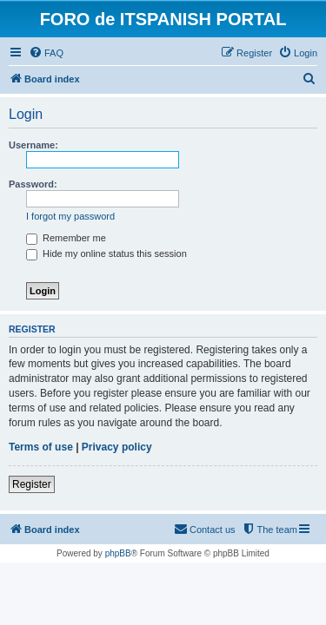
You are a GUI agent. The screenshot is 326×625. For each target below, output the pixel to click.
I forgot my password (70, 216)
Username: (33, 145)
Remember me (66, 238)
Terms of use (41, 447)
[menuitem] (46, 53)
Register (31, 484)
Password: (33, 184)
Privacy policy (117, 447)
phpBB (118, 553)
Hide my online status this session (106, 253)
